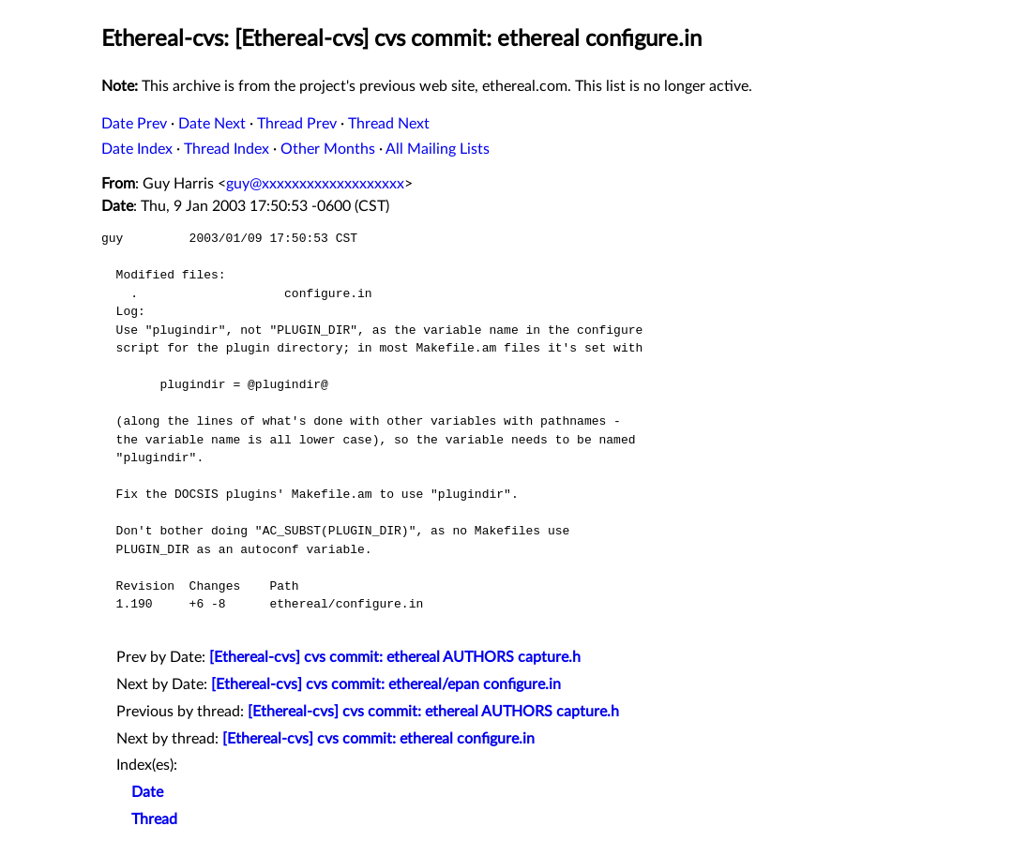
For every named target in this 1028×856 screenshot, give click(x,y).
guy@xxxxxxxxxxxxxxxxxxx (315, 183)
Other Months (327, 149)
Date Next (212, 123)
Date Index (137, 149)
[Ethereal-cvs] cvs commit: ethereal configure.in (378, 738)
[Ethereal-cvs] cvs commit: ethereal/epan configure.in (386, 684)
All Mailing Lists (438, 149)
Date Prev (134, 123)
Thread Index (226, 149)
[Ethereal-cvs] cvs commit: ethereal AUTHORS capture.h (395, 657)
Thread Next (389, 123)
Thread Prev (297, 123)
